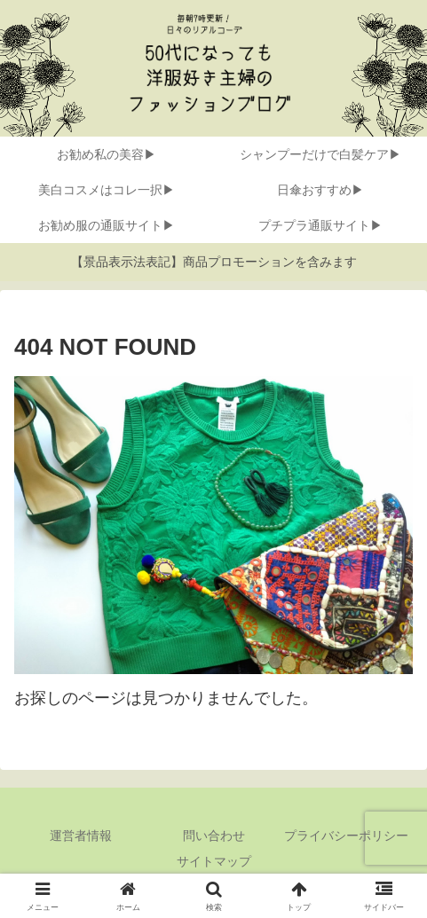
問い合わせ (214, 835)
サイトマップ (214, 861)
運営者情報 (81, 835)
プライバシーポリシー (346, 835)
